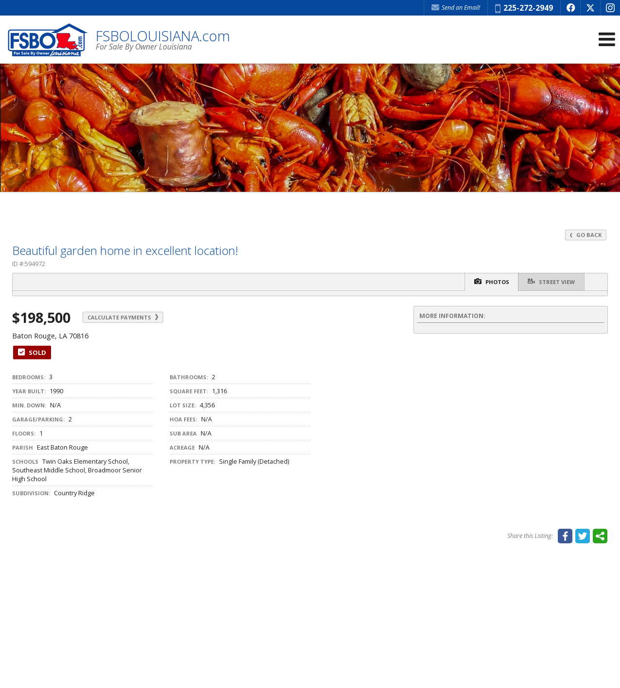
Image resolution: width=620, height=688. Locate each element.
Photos (489, 282)
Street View (550, 281)
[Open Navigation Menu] (607, 40)
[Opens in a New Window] (570, 8)
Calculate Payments (125, 317)
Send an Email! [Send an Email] (455, 7)
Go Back (585, 234)
